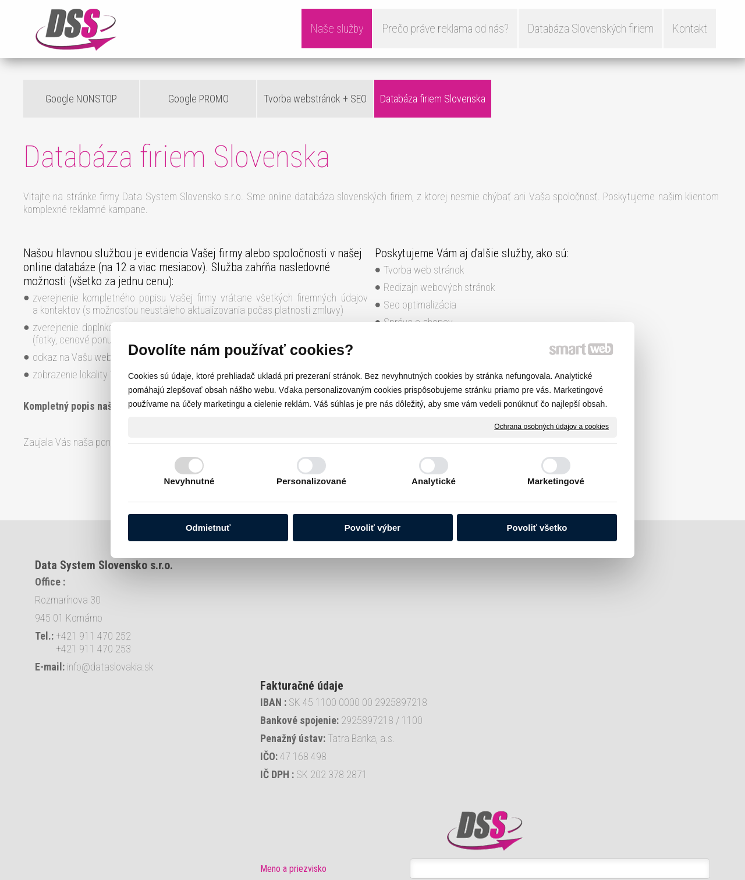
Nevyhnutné (189, 481)
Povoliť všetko (537, 528)
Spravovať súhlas (419, 875)
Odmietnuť (208, 528)
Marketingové (555, 481)
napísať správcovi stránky (233, 875)
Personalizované (311, 481)
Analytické (433, 481)
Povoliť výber (372, 528)
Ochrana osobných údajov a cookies (551, 427)
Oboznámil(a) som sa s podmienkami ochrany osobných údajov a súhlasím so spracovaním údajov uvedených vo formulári (607, 773)
